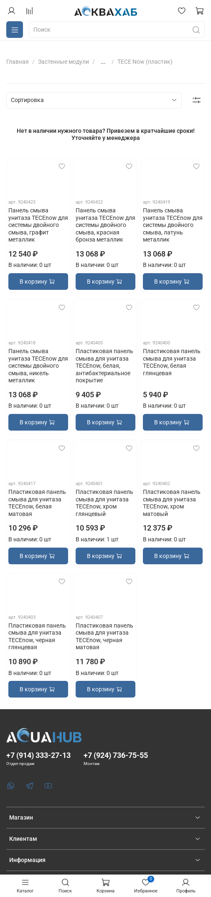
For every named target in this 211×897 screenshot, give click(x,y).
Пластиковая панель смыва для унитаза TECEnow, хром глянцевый (104, 502)
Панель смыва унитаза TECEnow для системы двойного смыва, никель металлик (38, 366)
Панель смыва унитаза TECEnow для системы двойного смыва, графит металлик (38, 225)
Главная (17, 61)
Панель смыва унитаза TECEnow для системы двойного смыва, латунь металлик (173, 225)
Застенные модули (63, 61)
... (103, 61)
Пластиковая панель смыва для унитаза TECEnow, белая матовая (37, 502)
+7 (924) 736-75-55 (116, 755)
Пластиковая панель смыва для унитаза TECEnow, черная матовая (104, 636)
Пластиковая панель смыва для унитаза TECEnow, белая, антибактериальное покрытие (104, 366)
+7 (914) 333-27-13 (38, 755)
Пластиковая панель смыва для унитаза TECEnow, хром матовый (172, 502)
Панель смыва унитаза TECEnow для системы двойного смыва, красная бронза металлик (105, 225)
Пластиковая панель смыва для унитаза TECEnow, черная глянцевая (37, 636)
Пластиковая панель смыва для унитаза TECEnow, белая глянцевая (172, 362)
